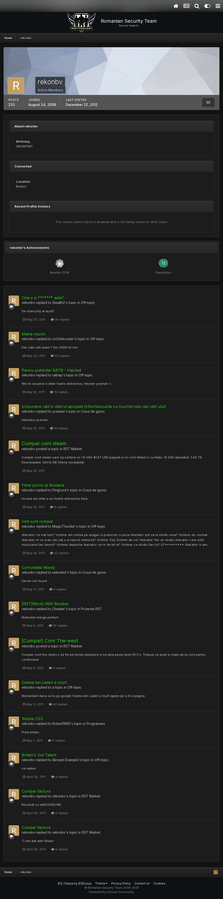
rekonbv (28, 303)
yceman (58, 411)
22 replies (59, 553)
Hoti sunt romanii (37, 521)
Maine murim (33, 334)
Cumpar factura (36, 791)
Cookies (159, 883)
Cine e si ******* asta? (43, 297)
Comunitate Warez (38, 567)
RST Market (72, 449)
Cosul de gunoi (93, 411)
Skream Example (65, 760)
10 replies (59, 428)
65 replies (58, 625)
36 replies (60, 319)
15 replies (59, 392)
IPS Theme (65, 883)
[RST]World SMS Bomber (45, 603)
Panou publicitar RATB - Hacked (51, 370)
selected (59, 572)
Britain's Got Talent (39, 755)
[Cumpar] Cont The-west (50, 641)
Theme (101, 883)
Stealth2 (58, 303)
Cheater (58, 609)
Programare (95, 724)
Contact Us (142, 883)
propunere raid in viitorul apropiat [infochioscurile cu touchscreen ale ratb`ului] (94, 406)
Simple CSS (32, 718)
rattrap (57, 375)
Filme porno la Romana (43, 485)
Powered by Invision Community (111, 892)
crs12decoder (63, 339)
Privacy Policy (121, 883)
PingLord (59, 490)
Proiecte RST (91, 609)
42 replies (60, 356)
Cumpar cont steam (44, 443)
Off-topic (88, 303)
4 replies (57, 589)
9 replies (58, 507)
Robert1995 (61, 724)
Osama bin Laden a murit (44, 682)
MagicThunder (63, 526)
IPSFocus (84, 883)
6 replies (59, 813)
